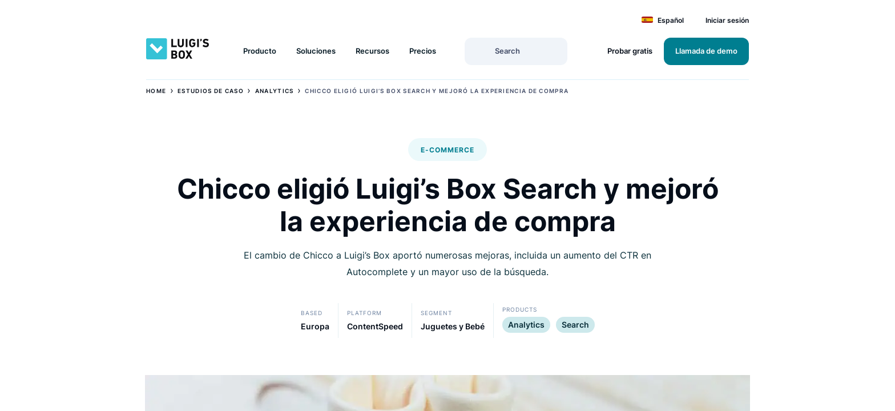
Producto (259, 50)
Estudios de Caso (211, 90)
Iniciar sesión (727, 20)
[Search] (479, 50)
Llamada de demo (706, 50)
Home (156, 90)
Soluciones (316, 50)
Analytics (274, 90)
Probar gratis (629, 50)
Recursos (372, 50)
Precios (422, 50)
